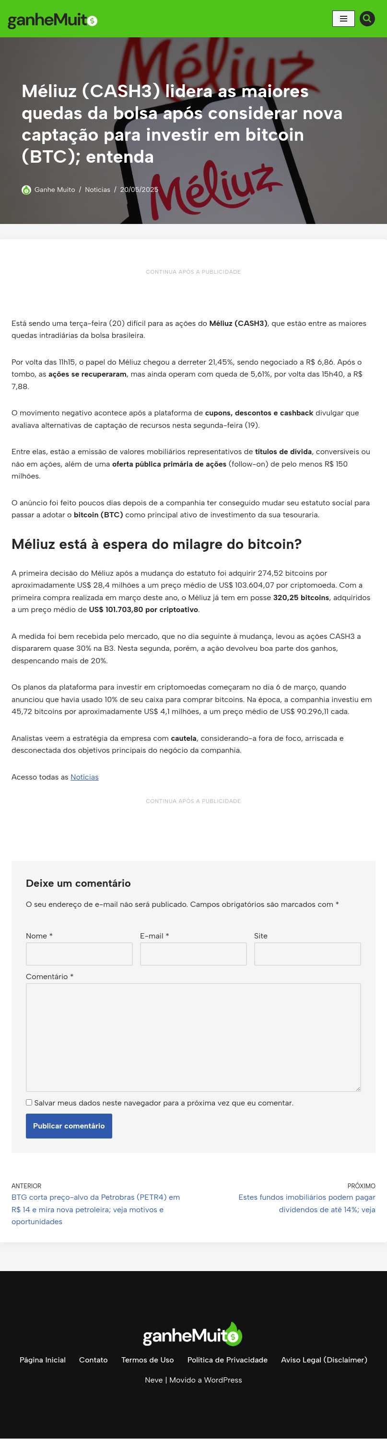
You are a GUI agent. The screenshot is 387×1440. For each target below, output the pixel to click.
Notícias (98, 189)
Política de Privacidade (227, 1361)
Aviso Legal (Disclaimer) (324, 1361)
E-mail (154, 936)
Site (261, 936)
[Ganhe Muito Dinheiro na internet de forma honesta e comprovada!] (55, 19)
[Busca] (367, 18)
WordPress (223, 1381)
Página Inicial (42, 1361)
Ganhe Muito (55, 189)
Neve (154, 1381)
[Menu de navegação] (343, 19)
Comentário (50, 977)
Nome (39, 936)
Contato (93, 1361)
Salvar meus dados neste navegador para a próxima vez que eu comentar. (163, 1104)
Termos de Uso (147, 1361)
